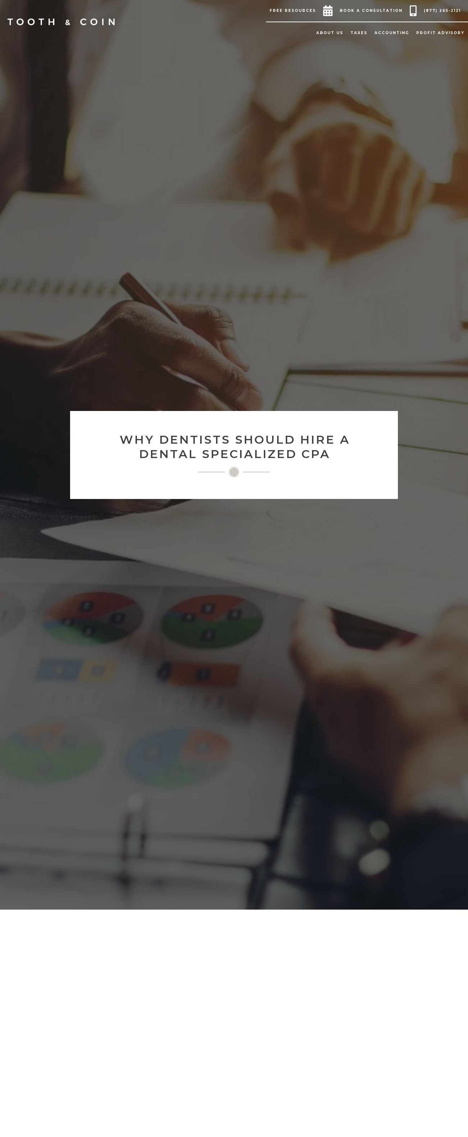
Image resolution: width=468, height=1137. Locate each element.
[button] (294, 11)
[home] (61, 22)
